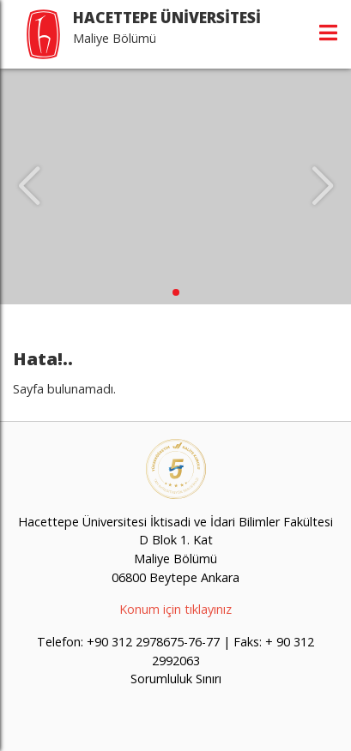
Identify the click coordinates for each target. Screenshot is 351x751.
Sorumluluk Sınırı (175, 678)
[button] (175, 292)
